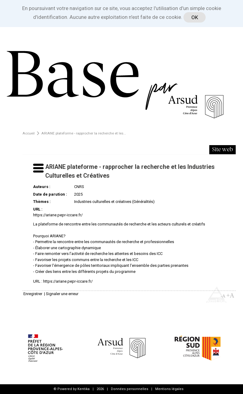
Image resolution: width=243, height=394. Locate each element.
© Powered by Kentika (71, 389)
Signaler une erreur (62, 293)
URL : (38, 209)
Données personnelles (129, 389)
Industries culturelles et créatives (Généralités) (114, 201)
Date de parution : (50, 194)
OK (194, 17)
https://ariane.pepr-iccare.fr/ (58, 215)
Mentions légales (169, 389)
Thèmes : (42, 201)
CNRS (79, 186)
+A (230, 295)
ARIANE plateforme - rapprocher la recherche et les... (83, 133)
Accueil (28, 133)
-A (223, 296)
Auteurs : (41, 186)
